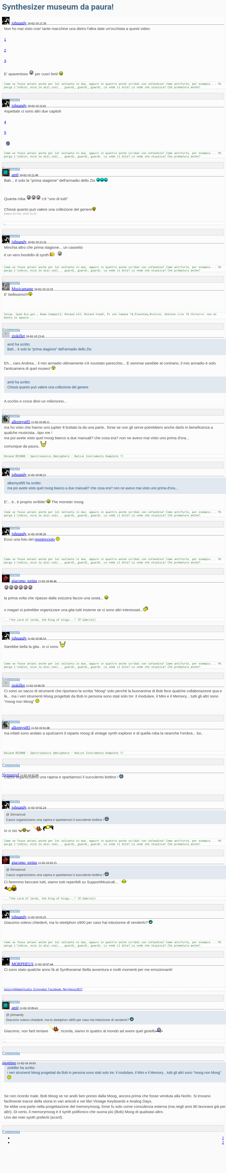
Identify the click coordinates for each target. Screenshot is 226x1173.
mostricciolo (45, 539)
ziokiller (18, 336)
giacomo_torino (24, 581)
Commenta (11, 765)
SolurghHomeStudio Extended (26, 989)
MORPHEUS (22, 964)
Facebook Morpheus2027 (65, 989)
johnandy (19, 23)
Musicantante (22, 289)
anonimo (9, 1063)
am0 (15, 175)
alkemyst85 (21, 422)
